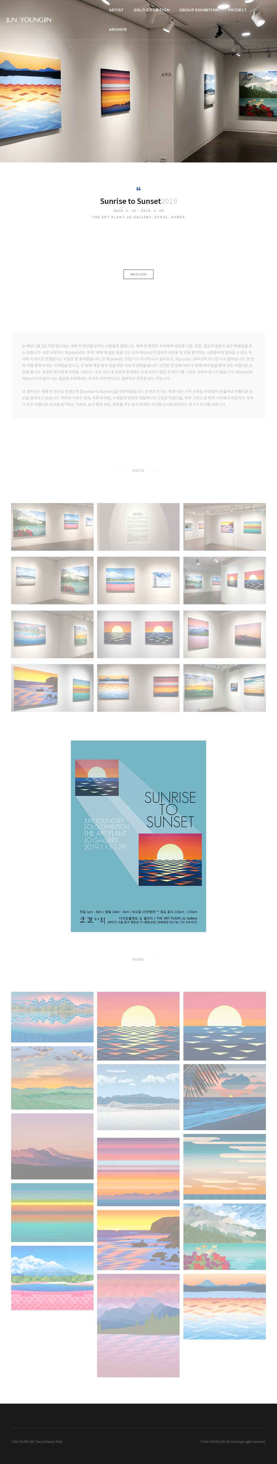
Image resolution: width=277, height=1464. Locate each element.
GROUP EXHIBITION (191, 9)
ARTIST (109, 9)
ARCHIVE (258, 9)
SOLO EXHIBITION (144, 9)
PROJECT (230, 9)
